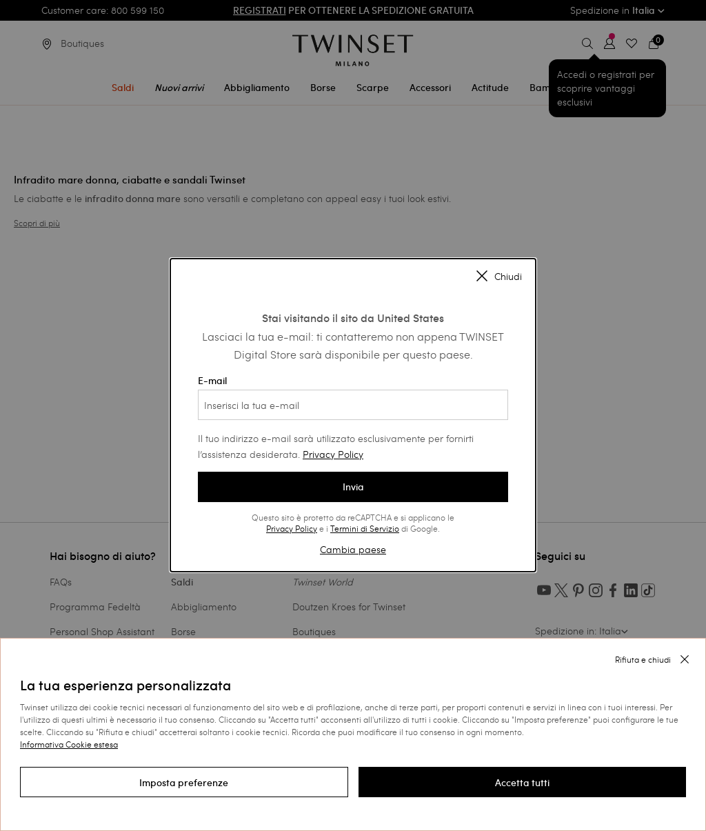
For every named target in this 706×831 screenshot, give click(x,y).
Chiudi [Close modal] (499, 277)
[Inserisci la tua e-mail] (353, 405)
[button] (184, 782)
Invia (353, 487)
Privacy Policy (333, 454)
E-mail (353, 397)
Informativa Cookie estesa (69, 744)
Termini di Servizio (364, 528)
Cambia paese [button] (353, 549)
